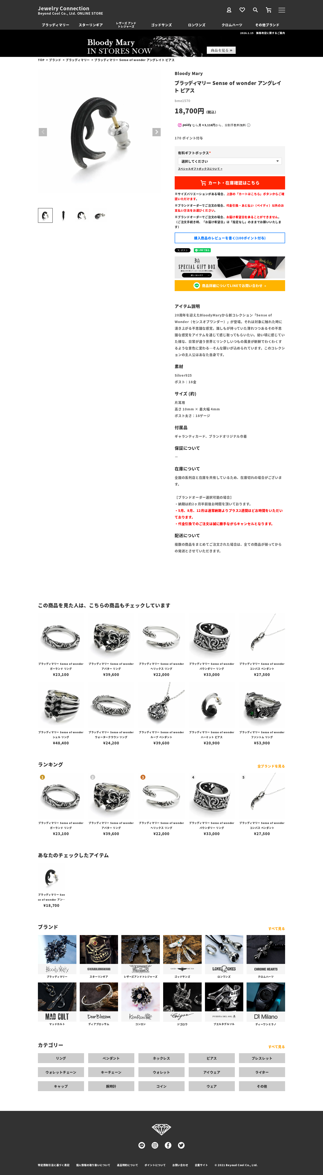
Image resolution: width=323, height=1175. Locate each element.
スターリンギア (91, 24)
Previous (43, 132)
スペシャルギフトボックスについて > (200, 168)
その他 (262, 1086)
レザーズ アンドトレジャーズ (126, 24)
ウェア (212, 1086)
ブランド (55, 60)
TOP (41, 60)
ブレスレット (262, 1058)
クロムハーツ (232, 24)
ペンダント (111, 1058)
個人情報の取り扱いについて (93, 1165)
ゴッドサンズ (161, 24)
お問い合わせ (180, 1165)
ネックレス (161, 1058)
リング (61, 1058)
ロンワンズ (196, 24)
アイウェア (211, 1072)
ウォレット (161, 1072)
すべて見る (276, 928)
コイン (161, 1086)
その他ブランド (267, 24)
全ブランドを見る (271, 766)
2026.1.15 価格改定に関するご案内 (262, 33)
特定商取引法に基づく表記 (54, 1165)
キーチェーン (111, 1072)
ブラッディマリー (55, 24)
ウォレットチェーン (61, 1072)
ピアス (212, 1058)
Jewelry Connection (63, 8)
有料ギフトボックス (195, 152)
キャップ (61, 1086)
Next (156, 132)
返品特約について (127, 1165)
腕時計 (111, 1086)
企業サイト (201, 1165)
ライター (262, 1072)
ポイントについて (155, 1165)
